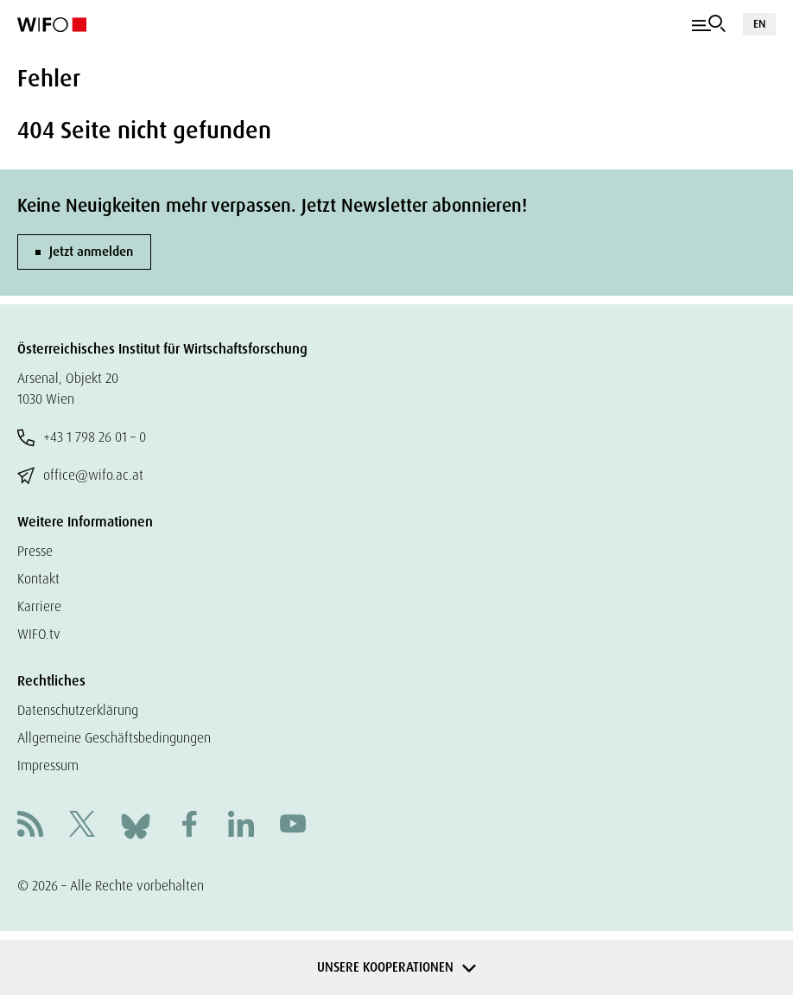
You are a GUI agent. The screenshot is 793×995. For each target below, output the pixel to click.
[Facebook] (189, 826)
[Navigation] (709, 24)
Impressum (48, 765)
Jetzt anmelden (91, 251)
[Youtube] (293, 826)
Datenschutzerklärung (77, 710)
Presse (35, 551)
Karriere (39, 606)
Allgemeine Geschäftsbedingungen (114, 738)
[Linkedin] (241, 826)
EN (759, 23)
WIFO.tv (38, 634)
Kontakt (38, 579)
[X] (82, 826)
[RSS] (30, 826)
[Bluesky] (135, 825)
